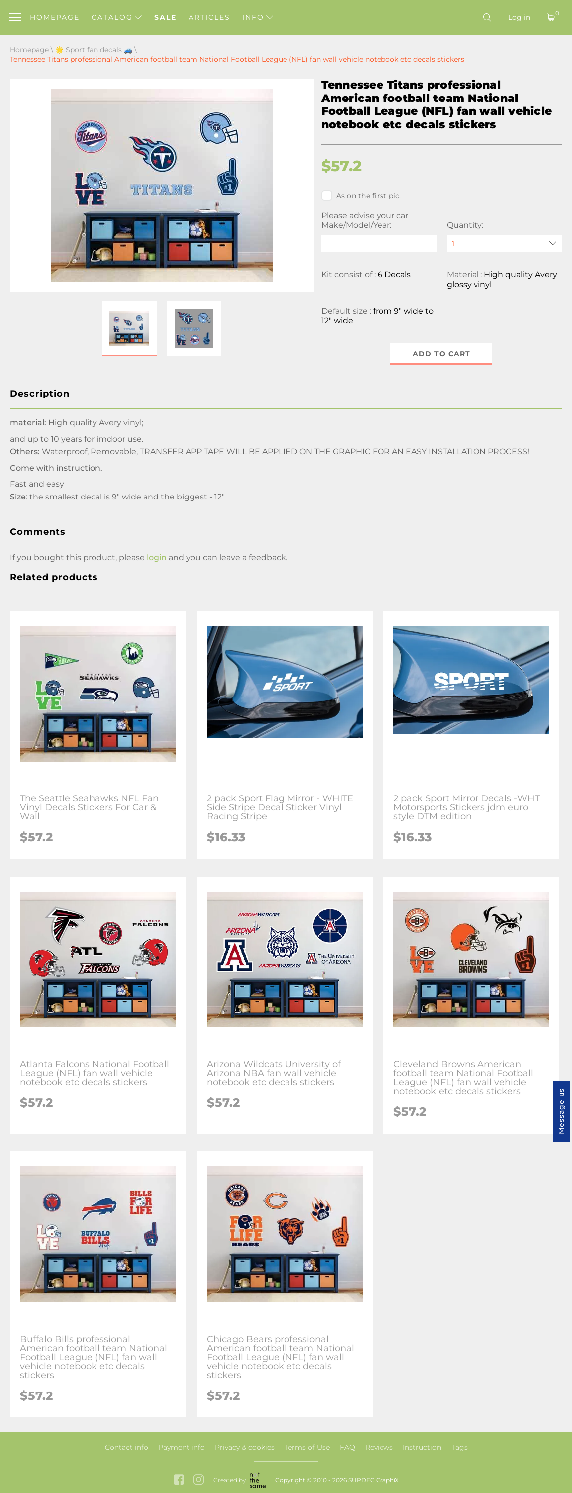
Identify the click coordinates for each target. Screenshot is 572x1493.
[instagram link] (198, 1480)
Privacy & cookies (245, 1447)
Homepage (55, 17)
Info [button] (257, 17)
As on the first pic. (361, 195)
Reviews (379, 1447)
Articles (209, 17)
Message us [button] (561, 1111)
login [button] (157, 557)
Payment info (181, 1447)
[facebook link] (179, 1480)
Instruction (422, 1447)
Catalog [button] (117, 17)
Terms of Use (307, 1447)
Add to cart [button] (441, 353)
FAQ (347, 1447)
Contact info (126, 1447)
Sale (165, 17)
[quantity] (504, 243)
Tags (459, 1447)
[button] (129, 328)
